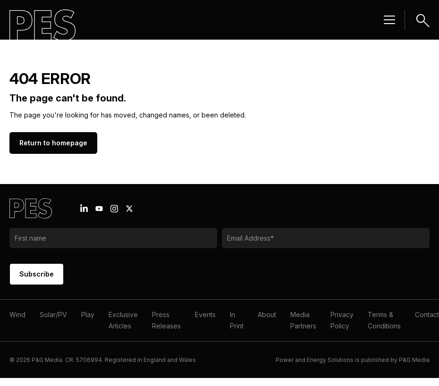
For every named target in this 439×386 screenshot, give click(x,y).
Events (205, 314)
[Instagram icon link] (114, 208)
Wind (17, 314)
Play (87, 314)
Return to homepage (53, 143)
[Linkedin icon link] (84, 208)
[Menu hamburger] (389, 19)
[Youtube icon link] (99, 208)
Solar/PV (53, 314)
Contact (427, 314)
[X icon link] (129, 208)
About (267, 314)
